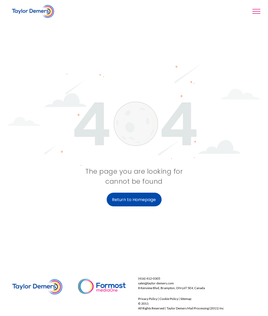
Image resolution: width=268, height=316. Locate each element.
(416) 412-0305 (149, 278)
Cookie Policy (168, 299)
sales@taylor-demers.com (156, 283)
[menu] (256, 11)
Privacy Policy (147, 299)
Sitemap (185, 299)
